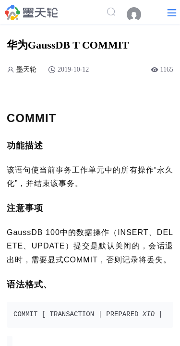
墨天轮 (26, 69)
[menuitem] (138, 14)
